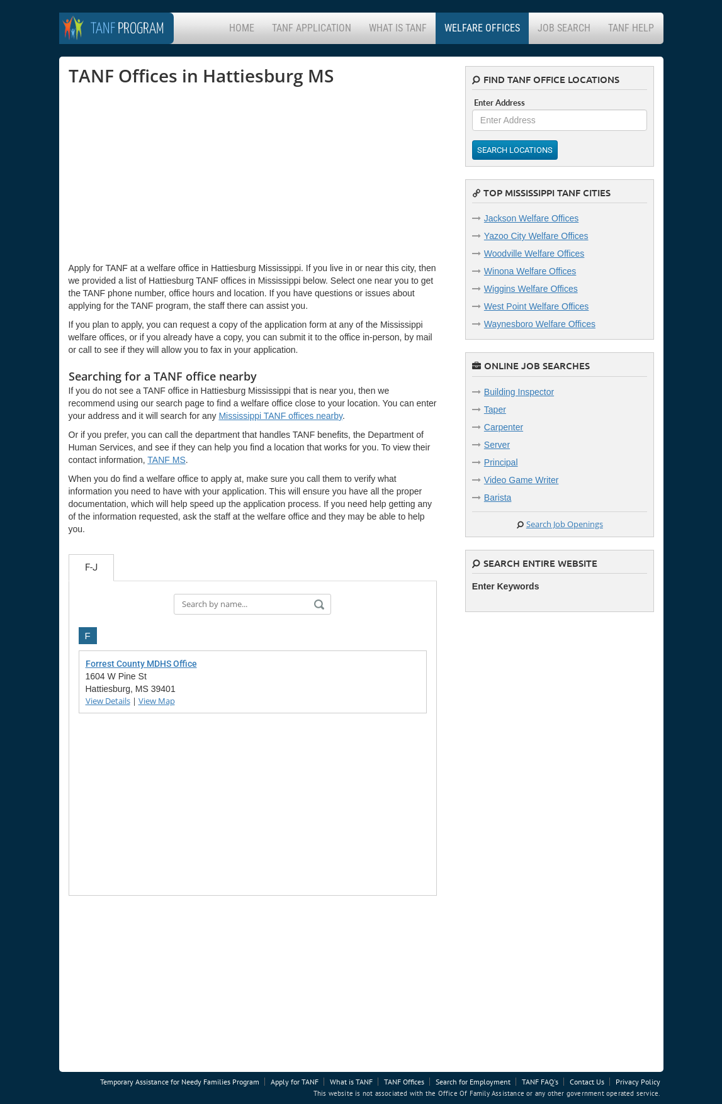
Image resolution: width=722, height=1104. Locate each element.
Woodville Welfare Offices (534, 253)
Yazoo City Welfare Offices (536, 236)
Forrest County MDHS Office (141, 664)
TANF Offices (404, 1081)
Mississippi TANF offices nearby (280, 416)
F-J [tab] (91, 567)
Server (497, 445)
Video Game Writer (521, 480)
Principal (501, 462)
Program (127, 29)
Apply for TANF (295, 1081)
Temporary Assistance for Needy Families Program (179, 1081)
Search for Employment (473, 1081)
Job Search (564, 28)
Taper (495, 409)
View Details (108, 700)
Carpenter (503, 427)
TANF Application (311, 28)
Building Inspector (519, 392)
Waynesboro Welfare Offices (539, 324)
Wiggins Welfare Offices (531, 289)
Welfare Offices (482, 28)
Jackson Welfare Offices (531, 218)
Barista (498, 498)
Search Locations (515, 150)
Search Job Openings (564, 524)
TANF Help (631, 28)
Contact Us (587, 1081)
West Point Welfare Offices (536, 306)
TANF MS (166, 460)
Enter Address (499, 103)
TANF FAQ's (540, 1081)
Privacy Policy (638, 1081)
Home (241, 28)
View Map (156, 700)
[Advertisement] (163, 173)
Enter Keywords (505, 586)
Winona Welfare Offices (530, 271)
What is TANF (398, 28)
